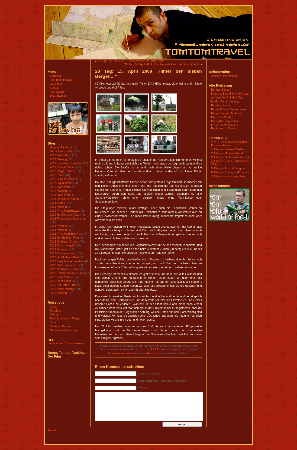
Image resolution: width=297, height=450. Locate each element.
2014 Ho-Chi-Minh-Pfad (64, 214)
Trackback (152, 353)
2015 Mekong (58, 191)
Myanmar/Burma (60, 326)
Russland (55, 310)
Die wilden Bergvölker (224, 121)
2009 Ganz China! (61, 281)
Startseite (56, 76)
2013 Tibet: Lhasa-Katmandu (68, 218)
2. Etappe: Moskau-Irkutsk (227, 153)
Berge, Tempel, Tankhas (226, 113)
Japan (54, 322)
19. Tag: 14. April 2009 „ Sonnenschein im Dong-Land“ (131, 61)
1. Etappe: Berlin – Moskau (228, 149)
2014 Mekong (58, 206)
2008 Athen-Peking (61, 289)
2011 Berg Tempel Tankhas (67, 261)
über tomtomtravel (61, 80)
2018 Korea (57, 175)
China (53, 306)
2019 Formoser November (66, 163)
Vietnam (55, 314)
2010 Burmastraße (61, 277)
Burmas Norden (221, 105)
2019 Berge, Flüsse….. (64, 171)
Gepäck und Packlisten (64, 330)
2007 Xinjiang (58, 293)
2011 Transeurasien (62, 253)
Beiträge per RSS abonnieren (66, 343)
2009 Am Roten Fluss (63, 285)
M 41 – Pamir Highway (225, 101)
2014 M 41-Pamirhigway (65, 210)
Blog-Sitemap (58, 95)
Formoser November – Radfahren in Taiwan (225, 127)
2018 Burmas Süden (62, 179)
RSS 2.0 (155, 349)
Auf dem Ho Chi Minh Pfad (227, 97)
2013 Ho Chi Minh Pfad (64, 237)
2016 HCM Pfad (60, 187)
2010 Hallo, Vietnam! (63, 265)
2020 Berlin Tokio (60, 155)
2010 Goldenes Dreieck (64, 269)
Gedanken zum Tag (62, 151)
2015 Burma (57, 202)
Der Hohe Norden (222, 117)
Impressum (57, 91)
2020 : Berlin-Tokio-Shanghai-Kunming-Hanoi (229, 144)
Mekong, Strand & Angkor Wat (230, 93)
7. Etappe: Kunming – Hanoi (228, 176)
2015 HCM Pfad (60, 195)
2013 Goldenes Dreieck (64, 241)
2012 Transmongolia (62, 245)
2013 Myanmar (59, 225)
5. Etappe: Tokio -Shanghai (228, 168)
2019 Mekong (58, 159)
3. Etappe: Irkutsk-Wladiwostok (230, 157)
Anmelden (53, 430)
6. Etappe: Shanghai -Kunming (230, 172)
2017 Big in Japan (61, 183)
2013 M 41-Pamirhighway (65, 233)
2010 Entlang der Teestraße (67, 273)
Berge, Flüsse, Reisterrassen (229, 109)
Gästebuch (56, 83)
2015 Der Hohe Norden (64, 198)
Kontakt (54, 87)
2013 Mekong (58, 229)
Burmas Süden (220, 89)
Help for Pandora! (61, 147)
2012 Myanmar (59, 249)
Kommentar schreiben (120, 353)
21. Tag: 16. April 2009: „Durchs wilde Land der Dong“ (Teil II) (162, 64)
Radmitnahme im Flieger (65, 318)
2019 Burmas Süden (62, 167)
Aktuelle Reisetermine (224, 76)
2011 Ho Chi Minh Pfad (64, 257)
